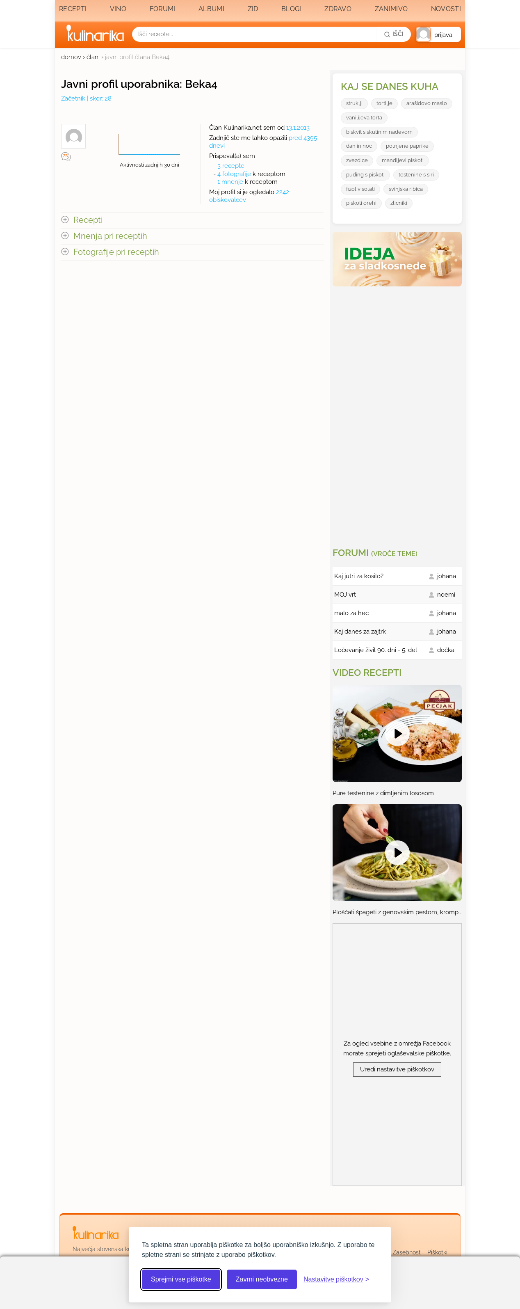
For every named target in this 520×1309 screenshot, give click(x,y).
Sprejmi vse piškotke (181, 1279)
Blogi (291, 9)
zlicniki (398, 203)
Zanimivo (391, 9)
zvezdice (357, 160)
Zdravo (337, 9)
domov (71, 57)
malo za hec (351, 613)
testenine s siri (416, 175)
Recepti (73, 9)
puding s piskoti (365, 175)
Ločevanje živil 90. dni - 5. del (375, 650)
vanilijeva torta (364, 117)
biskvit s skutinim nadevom (379, 132)
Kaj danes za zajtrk (360, 631)
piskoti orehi (361, 203)
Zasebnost (406, 1252)
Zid (253, 9)
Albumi (211, 9)
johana (446, 576)
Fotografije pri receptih (116, 252)
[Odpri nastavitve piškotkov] (336, 1279)
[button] (438, 34)
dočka (445, 650)
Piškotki (437, 1252)
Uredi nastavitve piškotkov (397, 1069)
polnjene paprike (407, 146)
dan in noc (359, 146)
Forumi (163, 9)
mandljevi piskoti (403, 160)
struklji (354, 103)
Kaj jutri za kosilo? (358, 576)
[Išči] (393, 34)
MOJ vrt (345, 594)
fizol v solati (360, 189)
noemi (446, 594)
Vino (118, 9)
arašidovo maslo (426, 103)
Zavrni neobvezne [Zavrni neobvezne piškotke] (262, 1279)
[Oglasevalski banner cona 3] (398, 414)
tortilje (384, 103)
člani (93, 57)
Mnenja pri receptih (110, 236)
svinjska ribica (406, 189)
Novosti (446, 9)
